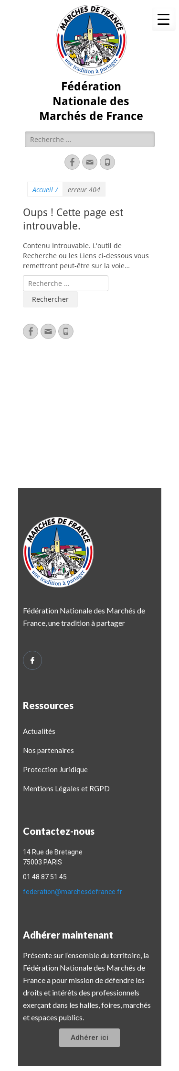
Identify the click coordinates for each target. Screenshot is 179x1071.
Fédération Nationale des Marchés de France (91, 101)
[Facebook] (32, 660)
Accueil (45, 190)
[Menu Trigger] (164, 19)
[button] (89, 1037)
